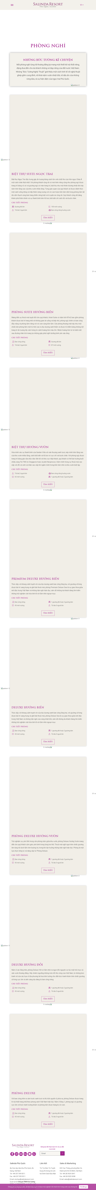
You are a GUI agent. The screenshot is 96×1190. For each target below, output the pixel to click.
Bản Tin (48, 1168)
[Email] (50, 1153)
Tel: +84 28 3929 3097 (67, 1173)
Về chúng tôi (48, 1171)
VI (81, 5)
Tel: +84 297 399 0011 (17, 1173)
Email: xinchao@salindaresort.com (22, 1179)
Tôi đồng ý (83, 1187)
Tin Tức (42, 1168)
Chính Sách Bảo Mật (49, 1173)
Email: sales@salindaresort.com (71, 1179)
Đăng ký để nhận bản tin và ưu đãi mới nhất (52, 1148)
